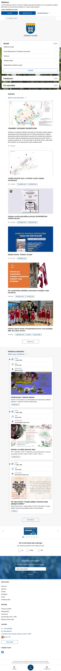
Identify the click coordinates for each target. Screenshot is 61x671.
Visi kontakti (9, 642)
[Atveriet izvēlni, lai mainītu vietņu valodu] (14, 668)
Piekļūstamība (5, 611)
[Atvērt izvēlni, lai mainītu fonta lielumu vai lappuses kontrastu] (47, 668)
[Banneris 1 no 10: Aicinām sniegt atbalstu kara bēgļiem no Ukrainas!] (30, 531)
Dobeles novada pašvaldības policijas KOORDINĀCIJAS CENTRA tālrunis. (27, 217)
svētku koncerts (15, 456)
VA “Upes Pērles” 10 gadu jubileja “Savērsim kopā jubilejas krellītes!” (29, 503)
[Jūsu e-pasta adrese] (30, 569)
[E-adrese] (4, 637)
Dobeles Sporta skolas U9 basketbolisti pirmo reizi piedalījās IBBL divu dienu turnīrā (30, 330)
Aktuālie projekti (5, 599)
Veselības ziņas (30, 296)
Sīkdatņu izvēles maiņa (7, 619)
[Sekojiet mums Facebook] (2, 652)
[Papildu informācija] (9, 637)
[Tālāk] (58, 531)
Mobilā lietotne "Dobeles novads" (20, 255)
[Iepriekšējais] (3, 531)
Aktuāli (6, 43)
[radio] (20, 550)
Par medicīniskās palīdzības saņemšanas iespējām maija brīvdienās (28, 292)
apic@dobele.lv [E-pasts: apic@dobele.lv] (7, 631)
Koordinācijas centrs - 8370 (9, 617)
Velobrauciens (15, 404)
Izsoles (3, 597)
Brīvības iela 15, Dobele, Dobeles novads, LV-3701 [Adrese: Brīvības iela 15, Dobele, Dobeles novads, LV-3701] (17, 634)
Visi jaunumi (30, 341)
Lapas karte (4, 614)
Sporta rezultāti (36, 334)
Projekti (3, 591)
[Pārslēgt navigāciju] (30, 667)
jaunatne (29, 334)
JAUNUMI (30, 70)
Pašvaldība (4, 594)
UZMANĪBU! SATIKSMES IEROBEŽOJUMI (22, 128)
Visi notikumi (30, 520)
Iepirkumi (4, 589)
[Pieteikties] (30, 574)
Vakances (4, 586)
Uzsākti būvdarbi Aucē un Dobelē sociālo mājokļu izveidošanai (26, 179)
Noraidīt (9, 13)
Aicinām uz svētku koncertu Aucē (23, 449)
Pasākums (14, 511)
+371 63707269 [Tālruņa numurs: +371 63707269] (7, 628)
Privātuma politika (6, 609)
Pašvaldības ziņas (22, 184)
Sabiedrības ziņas (33, 184)
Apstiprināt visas (27, 13)
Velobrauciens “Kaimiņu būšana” (23, 397)
